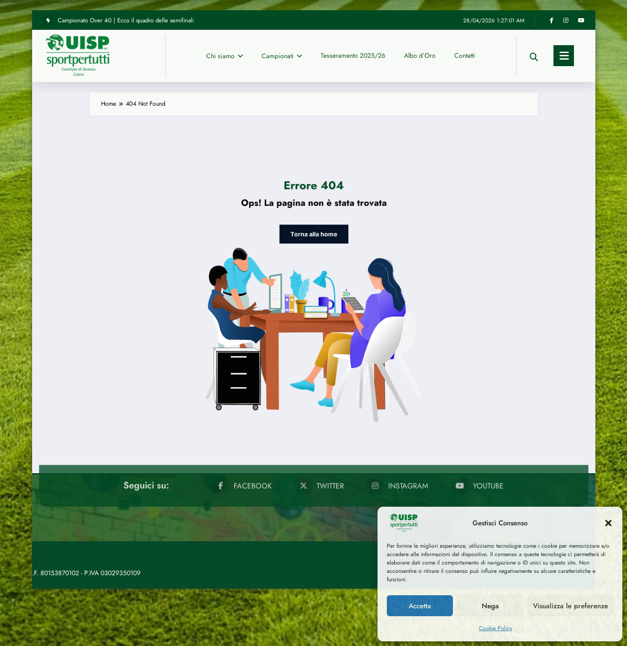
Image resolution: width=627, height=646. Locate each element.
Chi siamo (224, 11)
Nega (490, 606)
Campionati (282, 11)
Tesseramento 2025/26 (353, 11)
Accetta (420, 606)
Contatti (464, 11)
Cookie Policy (495, 628)
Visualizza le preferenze (570, 606)
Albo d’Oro (420, 11)
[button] (608, 523)
